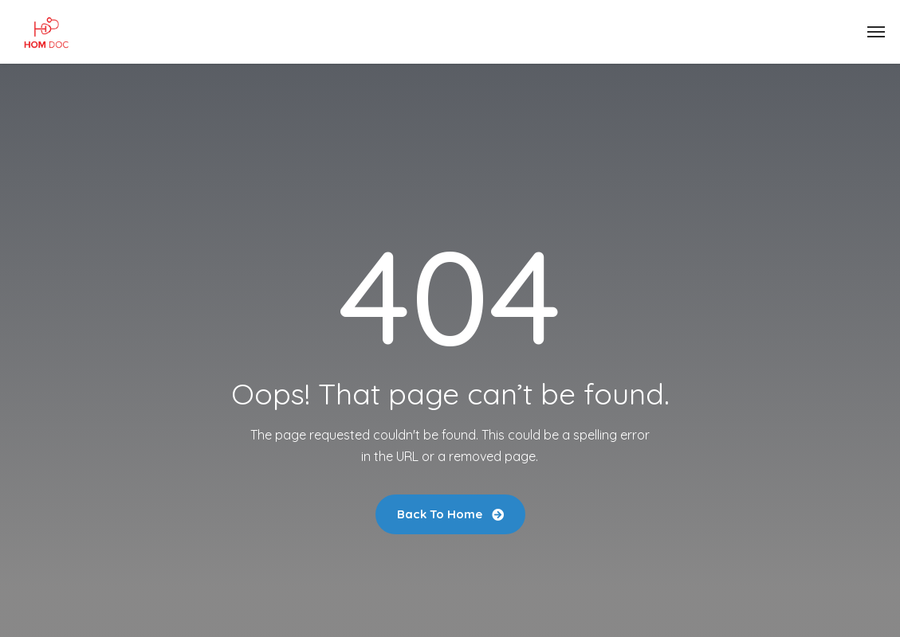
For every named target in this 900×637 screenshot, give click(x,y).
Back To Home (450, 514)
